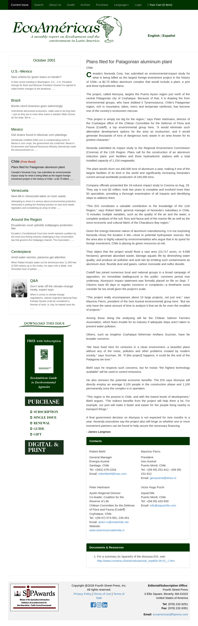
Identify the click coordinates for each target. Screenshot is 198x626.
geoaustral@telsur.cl (163, 478)
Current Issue (19, 4)
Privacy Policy (82, 593)
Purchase (102, 4)
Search (39, 4)
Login (138, 4)
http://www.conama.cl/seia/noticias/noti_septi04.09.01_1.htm (136, 560)
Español (168, 36)
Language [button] (121, 4)
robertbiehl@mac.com (112, 473)
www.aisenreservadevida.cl (106, 530)
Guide (71, 4)
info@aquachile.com (163, 505)
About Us (55, 4)
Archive (85, 4)
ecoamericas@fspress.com (170, 614)
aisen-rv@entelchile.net (113, 522)
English (154, 36)
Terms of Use (102, 593)
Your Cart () (160, 4)
